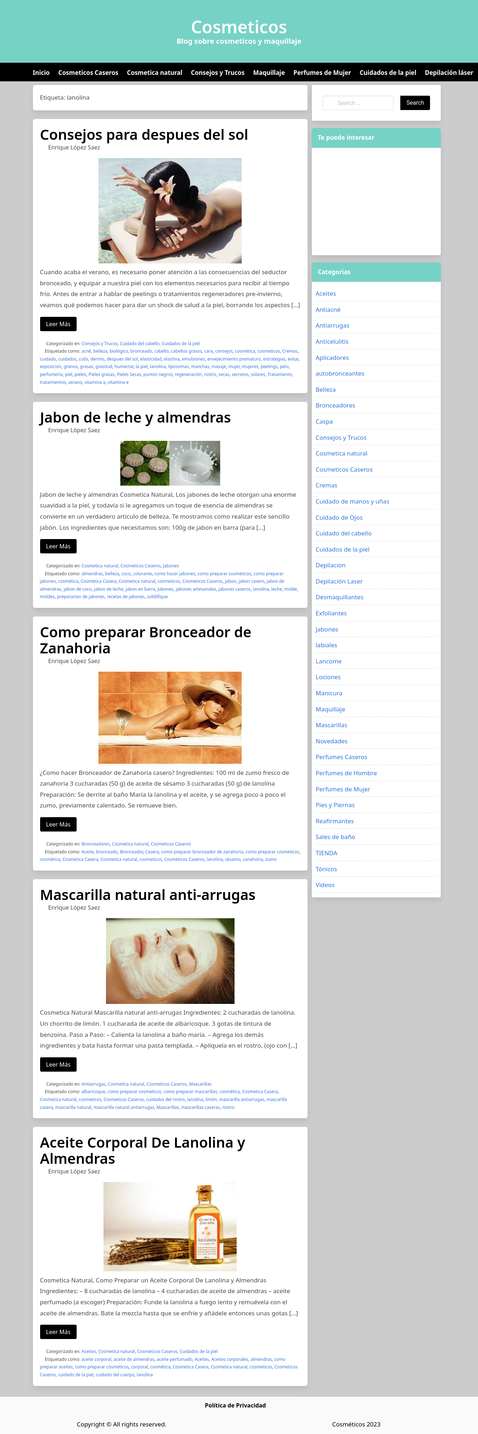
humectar (124, 366)
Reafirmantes (334, 821)
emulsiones (193, 359)
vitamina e (118, 382)
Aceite (87, 852)
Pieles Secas (129, 374)
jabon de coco (78, 589)
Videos (324, 885)
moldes (47, 597)
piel (68, 374)
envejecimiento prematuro (234, 359)
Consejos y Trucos (218, 72)
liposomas (178, 366)
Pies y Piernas (334, 805)
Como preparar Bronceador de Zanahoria (146, 640)
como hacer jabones (174, 574)
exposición (51, 366)
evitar (293, 359)
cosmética (245, 351)
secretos (240, 374)
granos (71, 366)
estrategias (274, 359)
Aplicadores (332, 357)
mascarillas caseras (200, 1107)
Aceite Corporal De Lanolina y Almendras (142, 1150)
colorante (142, 574)
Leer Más (58, 324)
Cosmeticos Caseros (88, 72)
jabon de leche (108, 589)
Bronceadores (96, 844)
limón (211, 1099)
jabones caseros (234, 589)
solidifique (157, 597)
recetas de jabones (126, 597)
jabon (230, 581)
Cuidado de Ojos (338, 517)
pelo (284, 366)
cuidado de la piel (75, 1375)
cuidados (67, 359)
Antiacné (328, 309)
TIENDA (326, 853)
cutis (83, 359)
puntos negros (158, 374)
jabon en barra (140, 589)
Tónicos (326, 869)
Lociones (328, 677)
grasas (86, 366)
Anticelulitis (331, 341)
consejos (224, 351)
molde (290, 589)
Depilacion (330, 565)
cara (208, 351)
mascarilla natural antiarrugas (123, 1107)
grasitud (104, 366)
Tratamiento (279, 374)
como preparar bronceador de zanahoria (202, 852)
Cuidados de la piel (387, 72)
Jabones (171, 566)
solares (258, 374)
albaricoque (93, 1091)
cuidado (48, 359)
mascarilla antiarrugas (241, 1099)
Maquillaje (269, 72)
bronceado (141, 351)
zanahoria (253, 859)
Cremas (290, 351)
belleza (100, 351)
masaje (219, 366)
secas (224, 374)
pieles (80, 374)
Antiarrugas (93, 1084)
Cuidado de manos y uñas (352, 501)
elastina (172, 359)
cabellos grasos (186, 351)
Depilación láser (449, 72)
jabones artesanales (196, 589)
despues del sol (122, 359)
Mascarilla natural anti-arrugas (148, 894)
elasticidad (150, 359)
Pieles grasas (101, 374)
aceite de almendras (134, 1359)
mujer (234, 366)
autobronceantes (339, 373)
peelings (269, 366)
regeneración (188, 374)
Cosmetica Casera (98, 581)
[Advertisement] (376, 201)
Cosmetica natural (155, 72)
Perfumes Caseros (341, 757)
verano (75, 382)
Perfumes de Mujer (322, 72)
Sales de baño (335, 837)
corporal (139, 1367)
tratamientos (53, 382)
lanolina (158, 366)
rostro (210, 374)
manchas (200, 366)
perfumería (51, 374)
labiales (326, 645)
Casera (152, 852)
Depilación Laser (339, 581)
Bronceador (131, 852)
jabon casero (251, 581)
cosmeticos (268, 351)
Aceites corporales (229, 1359)
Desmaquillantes (339, 597)
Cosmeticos (239, 27)
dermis (98, 359)
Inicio (41, 72)
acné (86, 351)
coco (126, 574)
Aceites (89, 1351)
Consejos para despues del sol (144, 134)
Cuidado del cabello (139, 343)
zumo (271, 859)
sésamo (232, 859)
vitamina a (95, 382)
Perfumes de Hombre (346, 773)
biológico (119, 351)
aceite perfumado (175, 1359)
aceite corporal (96, 1359)
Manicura (328, 693)
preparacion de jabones (81, 597)
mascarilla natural (73, 1107)
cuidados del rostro (165, 1099)
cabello (161, 351)
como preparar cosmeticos (224, 574)
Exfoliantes (331, 613)
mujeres (250, 366)
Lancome (328, 661)
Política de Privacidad (235, 1405)
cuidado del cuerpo (115, 1375)
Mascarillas (200, 1084)
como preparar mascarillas (190, 1091)
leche (276, 589)
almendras (92, 574)
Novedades (331, 741)
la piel (142, 366)
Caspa (324, 421)
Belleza (325, 389)
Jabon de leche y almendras (135, 417)
